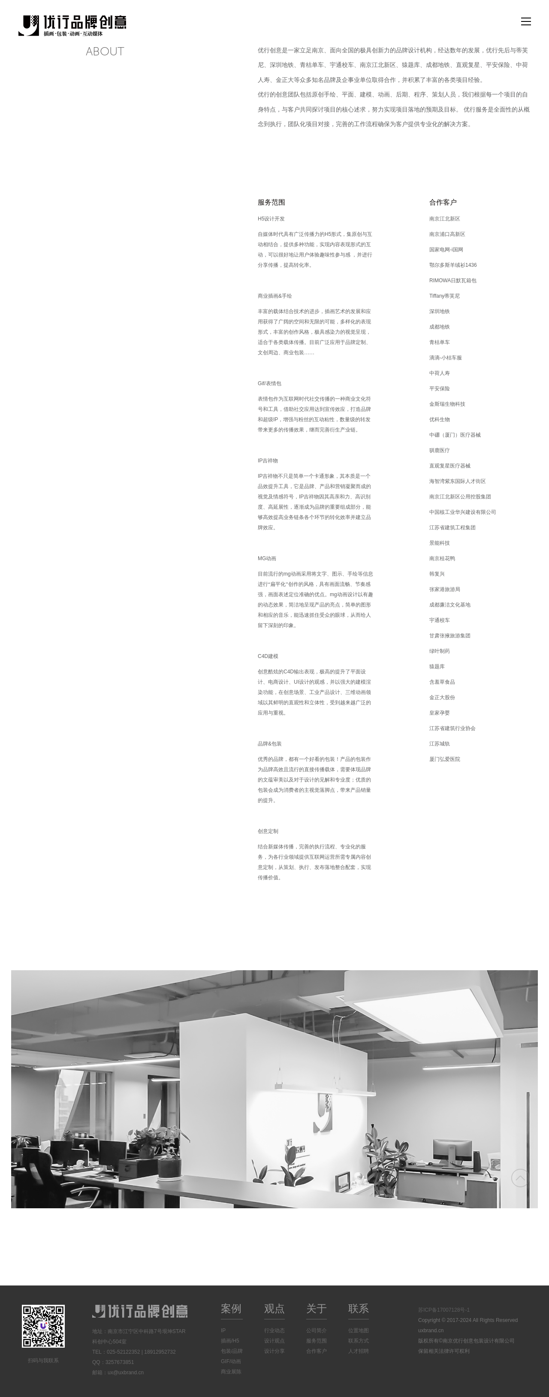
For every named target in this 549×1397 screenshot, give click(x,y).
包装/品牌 (232, 1351)
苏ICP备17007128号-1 (444, 1310)
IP (223, 1331)
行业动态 (274, 1331)
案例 (231, 1308)
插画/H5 (230, 1341)
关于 (316, 1308)
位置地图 (358, 1331)
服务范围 (316, 1341)
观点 (274, 1308)
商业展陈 (231, 1372)
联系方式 (358, 1341)
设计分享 (274, 1351)
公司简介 (316, 1331)
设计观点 (274, 1341)
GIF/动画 (231, 1361)
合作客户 (316, 1351)
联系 (358, 1308)
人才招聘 (358, 1351)
